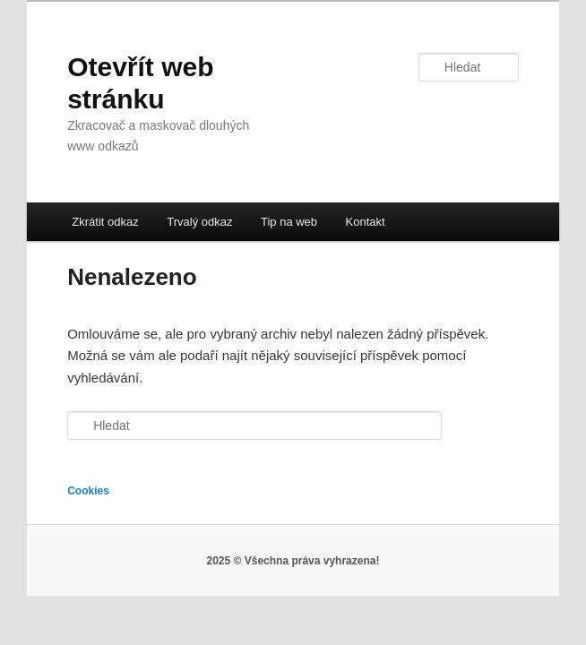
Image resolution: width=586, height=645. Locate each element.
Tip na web (289, 221)
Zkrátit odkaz (105, 221)
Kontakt (365, 221)
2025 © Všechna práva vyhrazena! (293, 561)
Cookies (88, 491)
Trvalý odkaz (199, 221)
